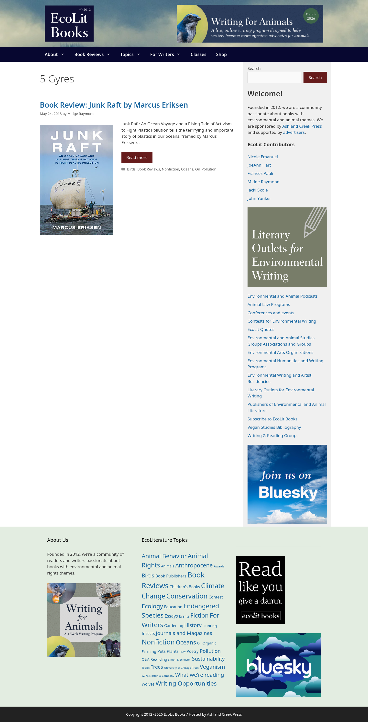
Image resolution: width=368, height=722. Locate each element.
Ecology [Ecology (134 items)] (152, 606)
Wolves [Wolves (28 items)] (148, 684)
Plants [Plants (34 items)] (172, 651)
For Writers (168, 54)
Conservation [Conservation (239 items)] (187, 595)
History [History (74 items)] (193, 625)
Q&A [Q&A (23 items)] (146, 659)
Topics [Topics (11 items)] (146, 667)
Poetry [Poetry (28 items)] (192, 651)
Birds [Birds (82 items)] (148, 575)
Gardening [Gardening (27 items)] (173, 625)
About (57, 54)
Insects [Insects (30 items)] (148, 633)
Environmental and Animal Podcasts (283, 296)
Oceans (187, 169)
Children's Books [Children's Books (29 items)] (185, 586)
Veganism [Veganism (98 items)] (212, 666)
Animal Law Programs (269, 304)
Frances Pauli (260, 173)
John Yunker (259, 198)
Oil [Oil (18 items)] (199, 643)
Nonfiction (170, 169)
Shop (221, 54)
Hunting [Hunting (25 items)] (210, 625)
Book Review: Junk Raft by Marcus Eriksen (114, 105)
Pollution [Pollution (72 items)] (210, 650)
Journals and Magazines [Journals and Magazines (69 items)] (184, 633)
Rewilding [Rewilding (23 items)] (159, 659)
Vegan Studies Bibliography (274, 427)
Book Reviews (94, 54)
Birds (131, 169)
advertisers (294, 132)
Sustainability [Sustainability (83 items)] (208, 658)
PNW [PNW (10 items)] (182, 652)
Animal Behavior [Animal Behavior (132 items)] (164, 556)
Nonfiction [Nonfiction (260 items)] (158, 641)
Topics (132, 54)
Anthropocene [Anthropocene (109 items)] (194, 565)
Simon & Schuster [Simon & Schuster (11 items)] (179, 659)
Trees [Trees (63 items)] (157, 666)
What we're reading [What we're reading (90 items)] (199, 674)
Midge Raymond (264, 181)
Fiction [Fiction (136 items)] (199, 615)
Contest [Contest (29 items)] (216, 597)
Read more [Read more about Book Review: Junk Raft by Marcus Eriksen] (137, 157)
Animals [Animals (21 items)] (167, 566)
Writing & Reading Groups (273, 435)
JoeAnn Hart (259, 165)
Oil (197, 169)
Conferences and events (271, 313)
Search (254, 68)
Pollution (209, 169)
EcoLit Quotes (261, 329)
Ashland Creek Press (302, 126)
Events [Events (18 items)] (184, 616)
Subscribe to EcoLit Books (272, 419)
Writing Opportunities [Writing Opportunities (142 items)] (186, 683)
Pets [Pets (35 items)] (161, 651)
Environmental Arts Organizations (281, 352)
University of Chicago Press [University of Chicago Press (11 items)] (181, 667)
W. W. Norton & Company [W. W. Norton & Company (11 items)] (158, 675)
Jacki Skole (258, 190)
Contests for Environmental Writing (282, 321)
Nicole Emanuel (263, 156)
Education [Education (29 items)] (173, 606)
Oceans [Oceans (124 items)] (186, 642)
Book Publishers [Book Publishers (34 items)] (170, 576)
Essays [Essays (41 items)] (171, 616)
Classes (198, 54)
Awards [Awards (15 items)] (219, 566)
